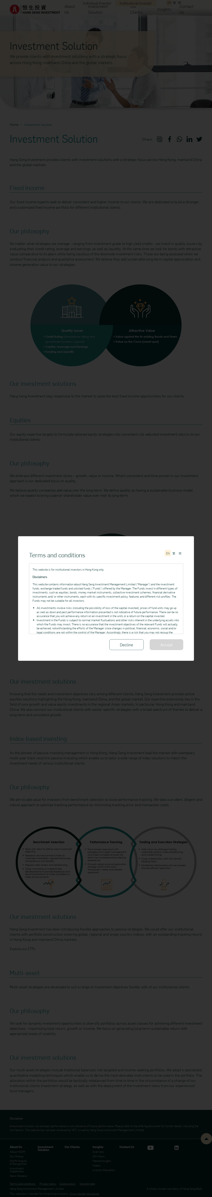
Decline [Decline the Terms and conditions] (126, 644)
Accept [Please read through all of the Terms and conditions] (166, 644)
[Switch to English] (168, 553)
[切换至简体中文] (180, 553)
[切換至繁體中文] (174, 553)
